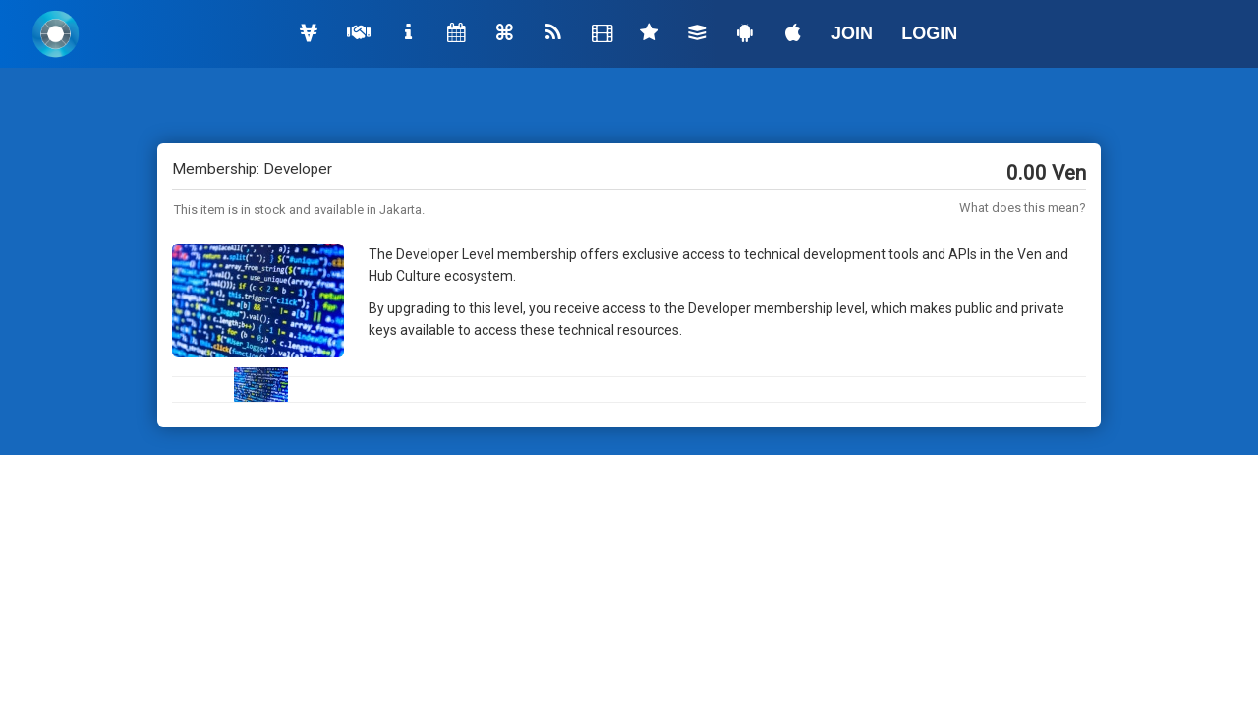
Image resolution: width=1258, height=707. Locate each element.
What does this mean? (1022, 207)
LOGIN (929, 33)
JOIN (852, 33)
